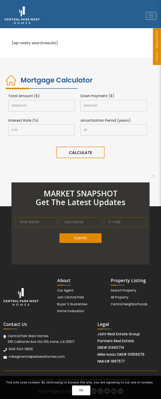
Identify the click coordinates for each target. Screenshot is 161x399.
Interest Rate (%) (23, 120)
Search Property (123, 290)
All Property (120, 297)
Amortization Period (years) (105, 120)
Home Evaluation (70, 311)
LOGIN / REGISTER (157, 46)
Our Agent (65, 290)
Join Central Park (70, 297)
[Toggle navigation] (151, 16)
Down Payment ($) (97, 96)
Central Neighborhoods (129, 304)
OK (81, 390)
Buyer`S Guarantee (72, 304)
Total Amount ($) (24, 96)
